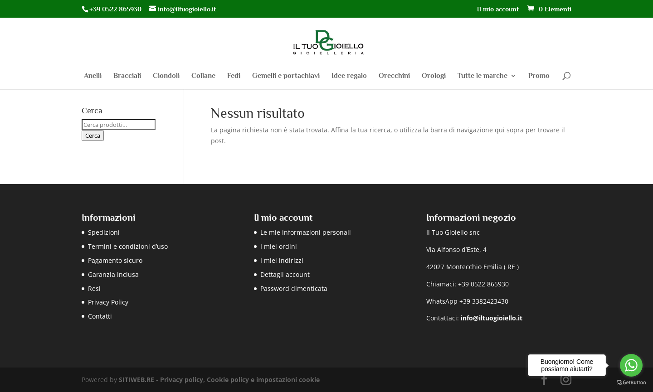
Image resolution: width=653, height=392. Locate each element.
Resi (94, 288)
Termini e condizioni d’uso (128, 246)
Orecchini (394, 76)
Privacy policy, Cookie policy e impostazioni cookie (240, 379)
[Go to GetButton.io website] (631, 383)
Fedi (233, 76)
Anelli (93, 76)
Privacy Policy (108, 302)
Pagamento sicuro (115, 260)
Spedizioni (104, 232)
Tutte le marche (482, 76)
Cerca (92, 135)
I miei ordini (278, 246)
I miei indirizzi (281, 260)
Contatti (100, 316)
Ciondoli (166, 76)
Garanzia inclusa (113, 274)
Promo (539, 76)
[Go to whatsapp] (631, 365)
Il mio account (498, 9)
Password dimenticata (293, 288)
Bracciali (127, 76)
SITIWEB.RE (136, 379)
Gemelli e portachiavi (286, 76)
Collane (203, 76)
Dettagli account (285, 274)
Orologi (434, 76)
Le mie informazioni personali (305, 232)
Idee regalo (349, 76)
